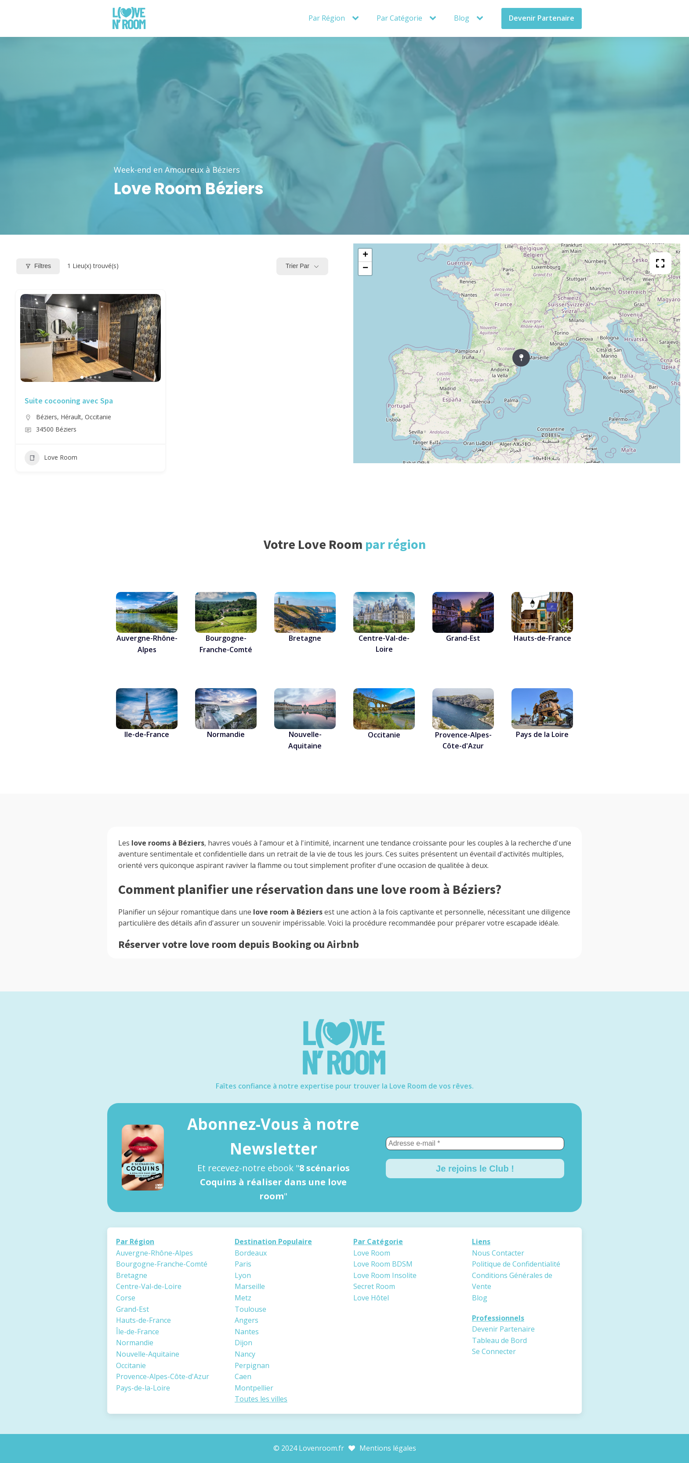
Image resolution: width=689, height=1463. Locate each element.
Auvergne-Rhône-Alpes (154, 1253)
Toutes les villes (261, 1399)
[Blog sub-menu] (481, 18)
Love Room (51, 457)
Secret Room (374, 1286)
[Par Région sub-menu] (357, 18)
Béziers (46, 417)
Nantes (247, 1331)
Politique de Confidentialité (516, 1264)
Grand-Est (132, 1309)
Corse (125, 1298)
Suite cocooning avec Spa (69, 401)
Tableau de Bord (499, 1340)
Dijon (243, 1342)
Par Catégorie (399, 18)
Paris (243, 1264)
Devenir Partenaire (541, 18)
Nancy (245, 1354)
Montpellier (254, 1388)
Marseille (250, 1286)
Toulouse (250, 1309)
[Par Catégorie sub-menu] (434, 18)
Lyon (243, 1275)
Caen (243, 1376)
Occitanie (98, 417)
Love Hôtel (371, 1298)
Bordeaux (251, 1253)
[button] (81, 377)
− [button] (365, 268)
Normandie (134, 1342)
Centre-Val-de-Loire (148, 1286)
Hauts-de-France (143, 1320)
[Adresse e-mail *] (475, 1143)
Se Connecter (494, 1351)
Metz (243, 1298)
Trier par (297, 265)
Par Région (326, 18)
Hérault (71, 417)
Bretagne (131, 1275)
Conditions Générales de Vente (512, 1281)
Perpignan (252, 1365)
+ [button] (365, 255)
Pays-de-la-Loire (143, 1388)
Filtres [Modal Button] (38, 265)
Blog (461, 18)
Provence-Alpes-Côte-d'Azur (162, 1376)
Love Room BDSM (383, 1264)
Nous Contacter (498, 1253)
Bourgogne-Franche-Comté (161, 1264)
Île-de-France (137, 1331)
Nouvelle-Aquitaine (147, 1354)
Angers (246, 1320)
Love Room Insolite (385, 1275)
